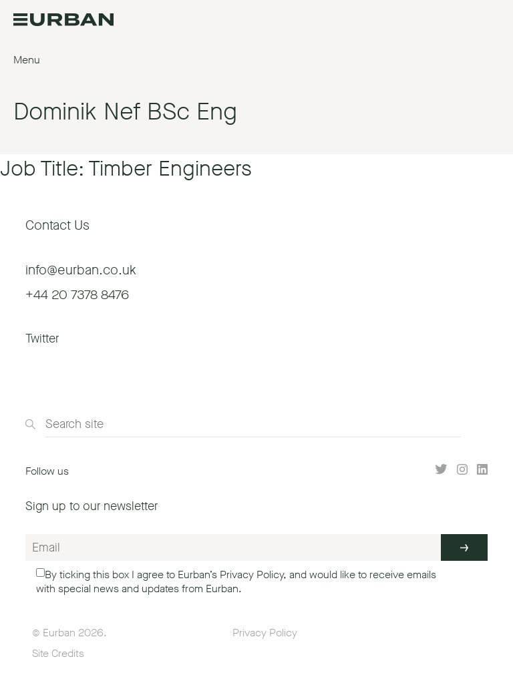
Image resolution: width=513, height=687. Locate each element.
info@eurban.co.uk (80, 270)
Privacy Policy (251, 574)
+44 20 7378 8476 (77, 295)
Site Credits (58, 653)
